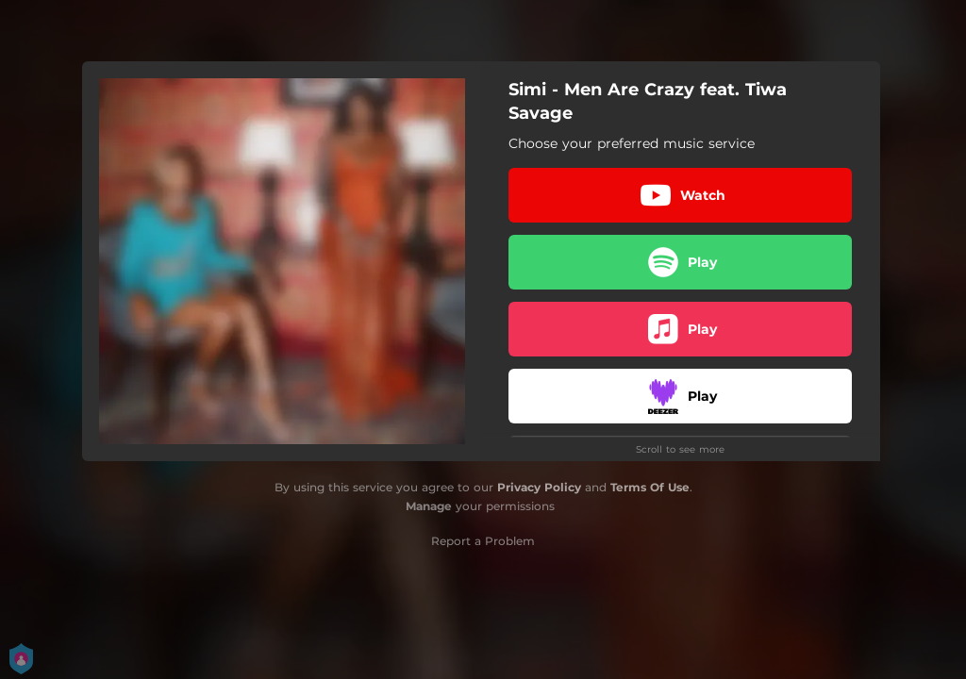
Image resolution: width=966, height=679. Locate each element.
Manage (429, 506)
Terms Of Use (650, 487)
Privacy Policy (539, 487)
